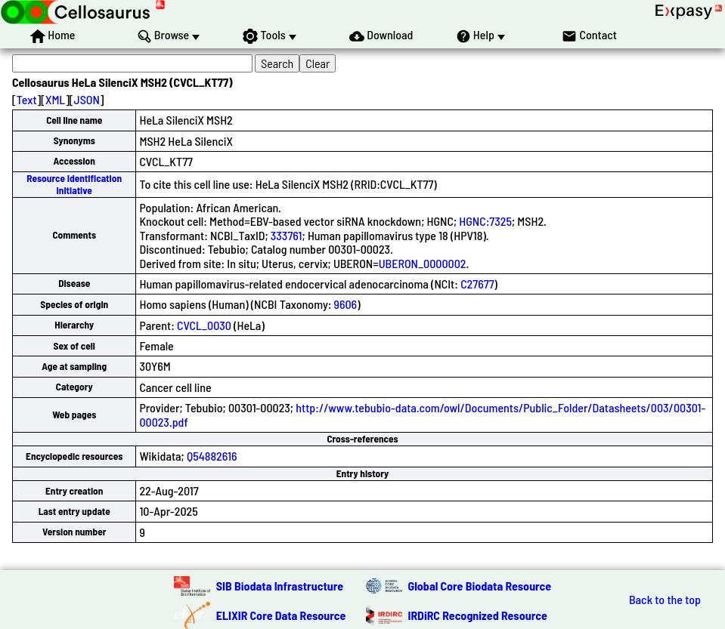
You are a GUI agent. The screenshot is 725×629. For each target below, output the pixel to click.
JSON (87, 99)
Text (27, 99)
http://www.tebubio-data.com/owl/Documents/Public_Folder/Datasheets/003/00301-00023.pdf (422, 414)
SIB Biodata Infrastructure (279, 585)
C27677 (477, 283)
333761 (286, 235)
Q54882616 (212, 456)
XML (55, 99)
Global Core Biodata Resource (480, 585)
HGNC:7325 (485, 221)
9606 (346, 304)
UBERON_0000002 (422, 263)
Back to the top (665, 599)
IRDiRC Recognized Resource (477, 615)
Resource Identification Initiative (74, 184)
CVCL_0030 (204, 325)
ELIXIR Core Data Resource (281, 615)
